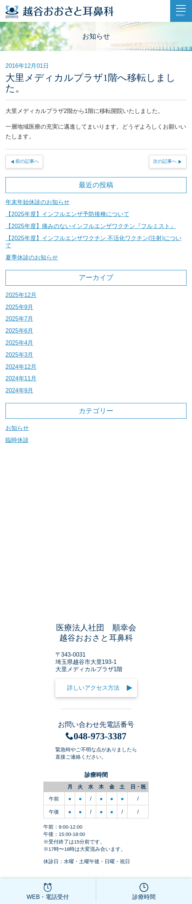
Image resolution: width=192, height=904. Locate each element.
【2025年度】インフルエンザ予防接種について (67, 214)
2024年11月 (20, 378)
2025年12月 (20, 295)
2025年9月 (19, 307)
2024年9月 (19, 390)
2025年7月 (19, 319)
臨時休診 (17, 440)
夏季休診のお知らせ (31, 257)
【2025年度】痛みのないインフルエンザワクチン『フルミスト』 (90, 226)
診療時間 (144, 890)
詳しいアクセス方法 (93, 688)
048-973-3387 (96, 736)
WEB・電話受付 (48, 890)
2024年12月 (20, 367)
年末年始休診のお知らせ (37, 202)
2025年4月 (19, 343)
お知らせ (17, 428)
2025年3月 (19, 355)
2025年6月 (19, 331)
